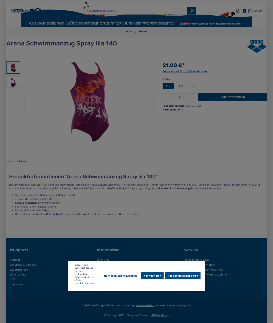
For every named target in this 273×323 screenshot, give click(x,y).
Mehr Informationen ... (84, 284)
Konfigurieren (152, 275)
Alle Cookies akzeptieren (183, 275)
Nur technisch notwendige (120, 275)
